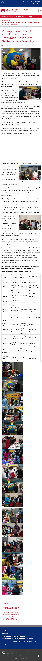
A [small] (31, 3)
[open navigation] (3, 10)
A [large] (35, 3)
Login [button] (24, 1)
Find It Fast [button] (37, 1)
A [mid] (33, 3)
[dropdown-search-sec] (40, 11)
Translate (29, 1)
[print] (39, 3)
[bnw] (37, 3)
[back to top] (38, 656)
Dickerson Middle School (19, 11)
